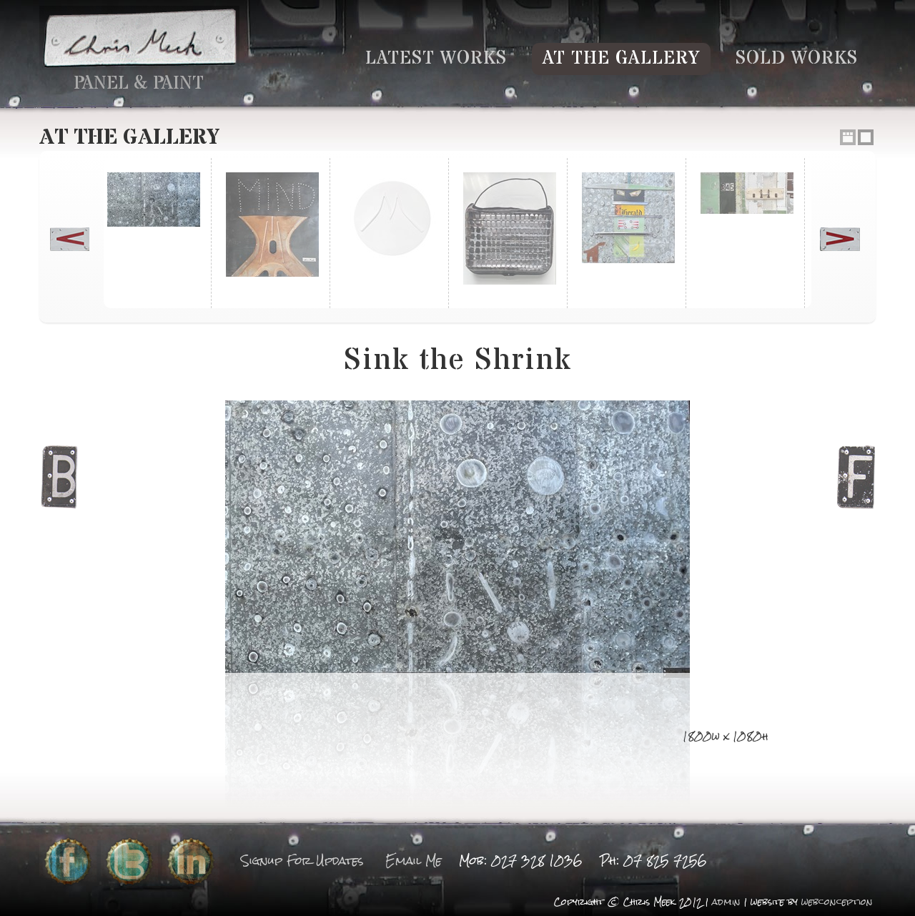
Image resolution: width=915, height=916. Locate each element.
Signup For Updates (302, 860)
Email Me (413, 860)
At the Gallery (621, 59)
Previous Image (59, 480)
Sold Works (797, 59)
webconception (837, 902)
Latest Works (436, 59)
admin (726, 902)
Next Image (856, 480)
